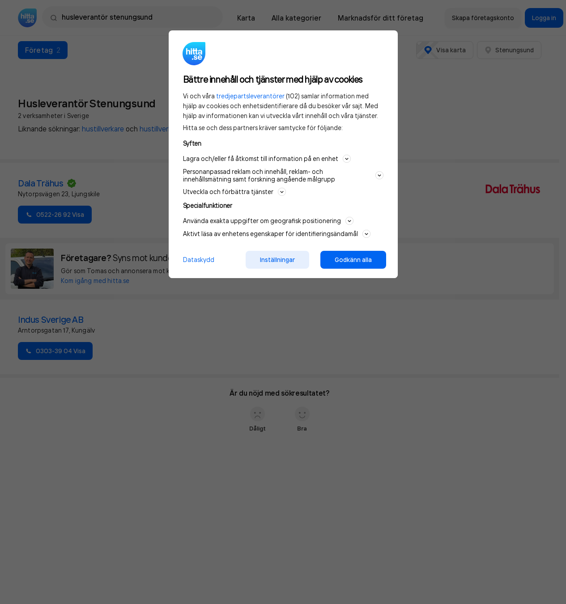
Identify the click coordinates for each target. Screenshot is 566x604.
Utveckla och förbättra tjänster (234, 192)
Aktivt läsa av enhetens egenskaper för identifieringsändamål (276, 234)
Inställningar (277, 260)
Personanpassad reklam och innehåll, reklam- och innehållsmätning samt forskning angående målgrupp (283, 175)
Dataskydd (198, 259)
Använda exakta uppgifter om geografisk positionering (268, 221)
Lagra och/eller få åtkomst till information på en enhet (267, 159)
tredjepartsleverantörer (250, 96)
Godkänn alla (353, 260)
